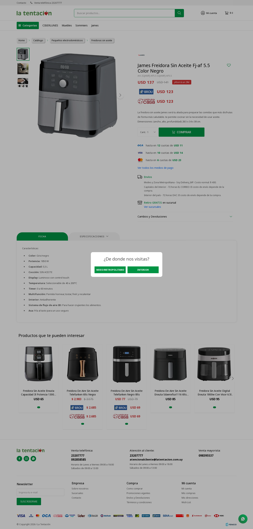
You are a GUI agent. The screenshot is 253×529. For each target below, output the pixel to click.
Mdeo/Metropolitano (110, 269)
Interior (143, 269)
